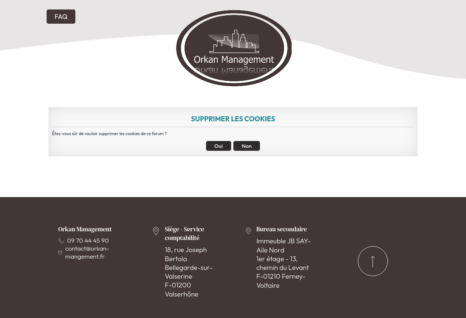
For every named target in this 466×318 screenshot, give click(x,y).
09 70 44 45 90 (83, 240)
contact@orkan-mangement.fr (83, 252)
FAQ (61, 16)
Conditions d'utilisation (204, 301)
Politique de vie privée (278, 301)
